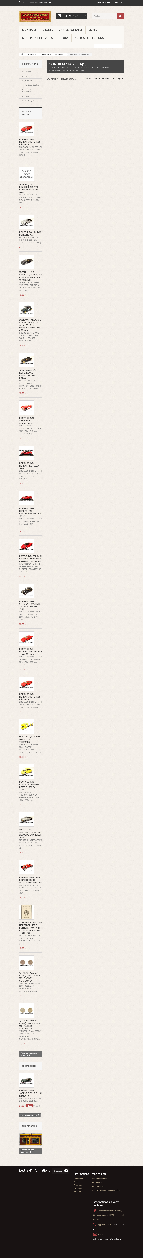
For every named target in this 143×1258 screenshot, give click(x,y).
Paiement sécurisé (32, 96)
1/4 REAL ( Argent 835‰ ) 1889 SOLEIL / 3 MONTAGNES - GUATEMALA (30, 977)
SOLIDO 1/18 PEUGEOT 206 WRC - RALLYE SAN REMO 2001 (29, 188)
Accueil (27, 72)
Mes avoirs (97, 1182)
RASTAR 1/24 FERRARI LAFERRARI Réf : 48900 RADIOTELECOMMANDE (31, 558)
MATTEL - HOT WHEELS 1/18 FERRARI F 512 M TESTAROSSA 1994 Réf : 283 (30, 276)
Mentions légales (31, 85)
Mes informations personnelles (106, 1190)
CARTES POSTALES (71, 30)
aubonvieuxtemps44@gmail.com (107, 1239)
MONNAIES (29, 30)
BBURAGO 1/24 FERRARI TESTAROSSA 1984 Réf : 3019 (30, 651)
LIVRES (93, 30)
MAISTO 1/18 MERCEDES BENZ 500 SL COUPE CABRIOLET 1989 (30, 833)
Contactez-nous (103, 2)
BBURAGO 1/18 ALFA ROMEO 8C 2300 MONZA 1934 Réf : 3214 (30, 880)
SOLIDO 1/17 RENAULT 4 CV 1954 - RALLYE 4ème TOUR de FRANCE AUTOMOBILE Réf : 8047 (30, 325)
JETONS (64, 38)
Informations (30, 64)
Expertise (28, 80)
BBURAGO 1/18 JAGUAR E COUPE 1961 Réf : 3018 (30, 1093)
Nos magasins (30, 100)
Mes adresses (98, 1186)
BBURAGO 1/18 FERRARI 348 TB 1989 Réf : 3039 (29, 142)
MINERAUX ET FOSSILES (37, 38)
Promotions (29, 1066)
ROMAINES (59, 54)
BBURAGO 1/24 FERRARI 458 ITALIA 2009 (29, 466)
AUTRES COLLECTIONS (89, 38)
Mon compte (99, 1173)
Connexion (117, 2)
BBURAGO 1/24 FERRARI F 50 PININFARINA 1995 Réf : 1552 (30, 512)
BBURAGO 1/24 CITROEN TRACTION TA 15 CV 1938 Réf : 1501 (29, 605)
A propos (78, 1185)
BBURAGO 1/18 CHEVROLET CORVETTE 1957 (27, 420)
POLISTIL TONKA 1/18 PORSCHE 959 (30, 233)
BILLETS (48, 30)
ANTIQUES (46, 54)
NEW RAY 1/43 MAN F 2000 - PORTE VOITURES (29, 739)
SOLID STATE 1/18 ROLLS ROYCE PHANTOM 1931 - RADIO (28, 374)
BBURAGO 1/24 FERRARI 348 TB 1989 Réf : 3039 (29, 697)
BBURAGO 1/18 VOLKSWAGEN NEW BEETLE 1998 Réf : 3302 (29, 786)
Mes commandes (99, 1179)
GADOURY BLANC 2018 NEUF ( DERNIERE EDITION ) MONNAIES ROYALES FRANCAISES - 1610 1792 (30, 927)
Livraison (28, 76)
